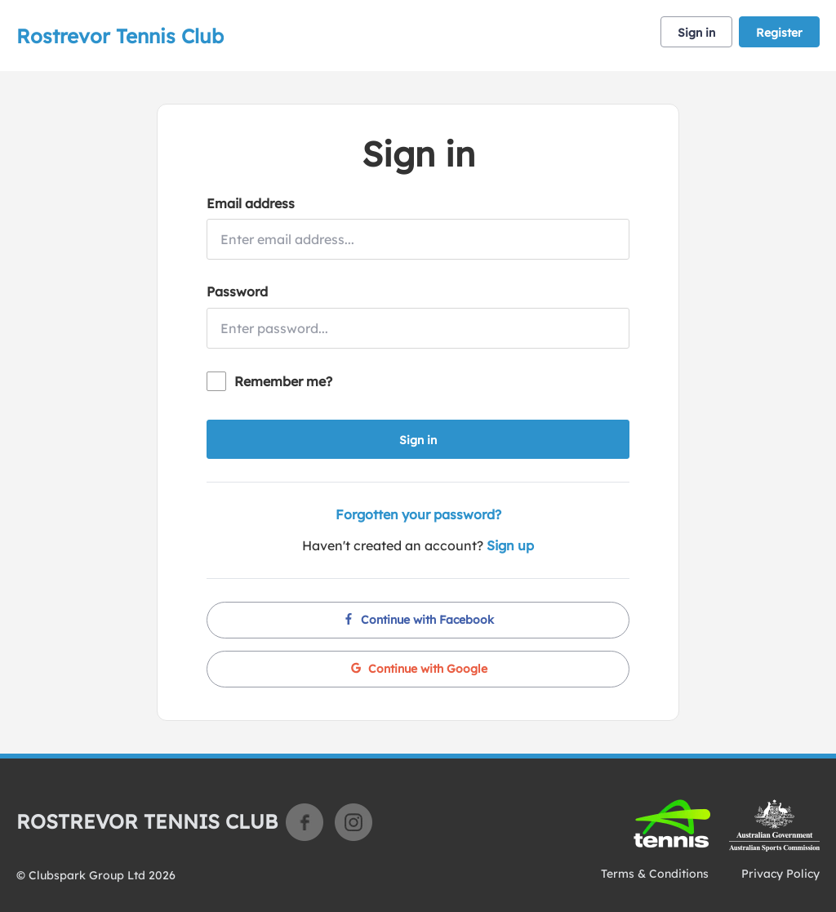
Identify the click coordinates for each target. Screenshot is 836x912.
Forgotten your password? (418, 514)
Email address (251, 203)
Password (237, 291)
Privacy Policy (780, 873)
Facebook (304, 822)
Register (779, 32)
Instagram (353, 822)
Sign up (510, 545)
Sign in (696, 32)
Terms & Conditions (655, 873)
